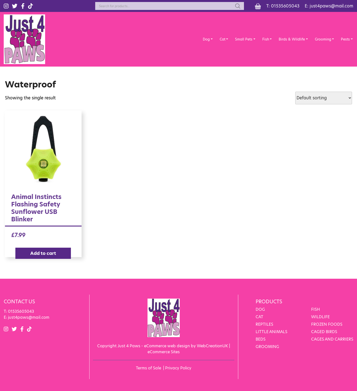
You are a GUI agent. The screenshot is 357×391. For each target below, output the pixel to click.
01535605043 (285, 6)
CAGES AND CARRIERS (332, 339)
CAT (259, 317)
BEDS (261, 339)
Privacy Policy (178, 368)
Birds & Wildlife (292, 39)
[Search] (238, 6)
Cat (222, 39)
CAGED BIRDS (324, 332)
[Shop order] (323, 98)
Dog (206, 39)
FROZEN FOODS (326, 324)
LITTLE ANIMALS (271, 332)
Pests (345, 39)
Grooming (323, 39)
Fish (265, 39)
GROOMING (267, 347)
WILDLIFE (320, 317)
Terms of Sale (148, 368)
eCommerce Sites (164, 352)
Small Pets (243, 39)
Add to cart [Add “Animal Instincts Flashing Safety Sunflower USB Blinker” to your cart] (43, 253)
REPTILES (264, 324)
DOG (260, 309)
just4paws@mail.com (331, 6)
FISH (315, 309)
